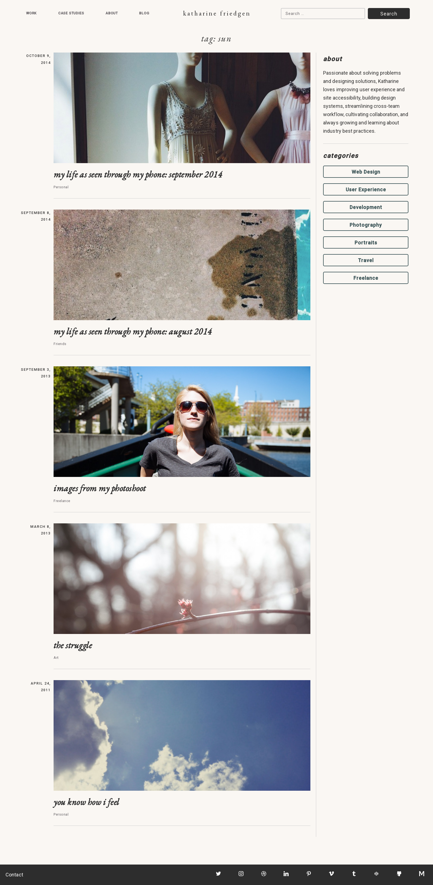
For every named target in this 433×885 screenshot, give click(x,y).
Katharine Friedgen (217, 13)
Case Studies (71, 13)
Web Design (366, 172)
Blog (144, 13)
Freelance (365, 278)
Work (31, 13)
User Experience (366, 189)
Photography (366, 225)
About (111, 13)
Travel (366, 260)
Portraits (366, 243)
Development (366, 207)
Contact (14, 875)
